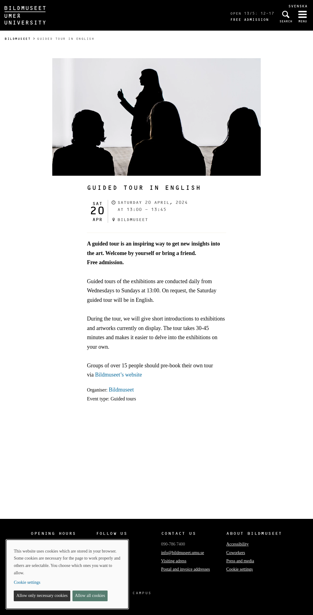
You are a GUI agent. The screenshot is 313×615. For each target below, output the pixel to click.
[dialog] (67, 574)
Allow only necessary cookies (42, 595)
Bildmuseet (18, 38)
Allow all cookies (90, 595)
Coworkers (235, 552)
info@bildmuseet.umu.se (182, 552)
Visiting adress (173, 561)
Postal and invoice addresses (185, 569)
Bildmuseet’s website (118, 375)
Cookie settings (239, 569)
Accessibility (237, 544)
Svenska (297, 6)
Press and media (240, 561)
